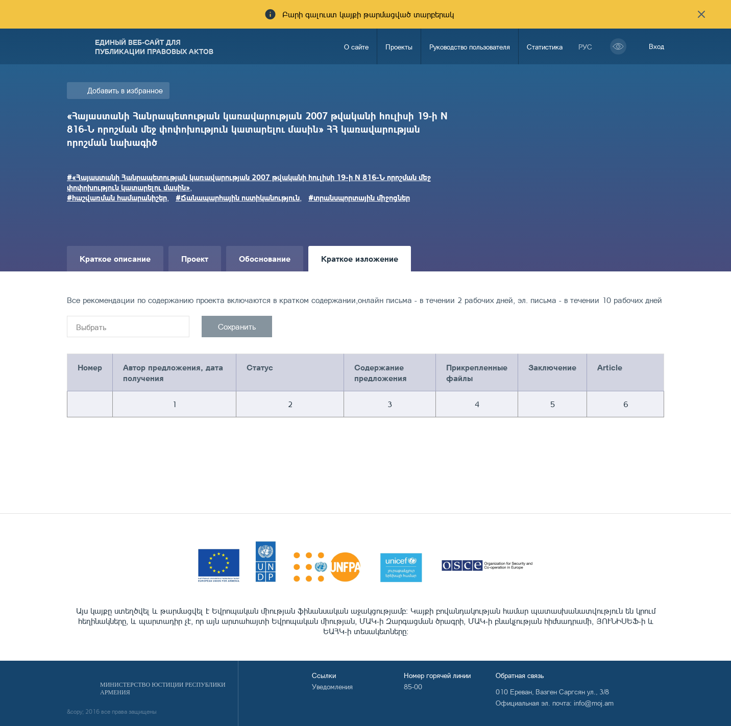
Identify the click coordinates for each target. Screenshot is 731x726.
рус (585, 46)
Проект (194, 258)
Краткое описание (115, 258)
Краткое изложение (359, 258)
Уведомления (332, 686)
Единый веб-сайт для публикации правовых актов (154, 46)
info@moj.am (594, 702)
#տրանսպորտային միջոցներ (359, 197)
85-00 (413, 686)
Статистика (545, 46)
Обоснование (264, 258)
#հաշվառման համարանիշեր (117, 197)
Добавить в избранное (125, 90)
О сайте (356, 46)
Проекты (398, 46)
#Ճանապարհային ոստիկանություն (238, 197)
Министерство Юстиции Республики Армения (163, 688)
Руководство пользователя (469, 46)
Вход (656, 46)
